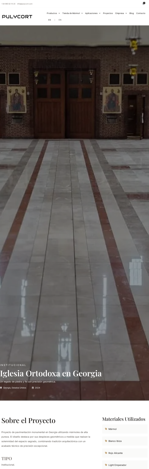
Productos (53, 13)
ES (49, 20)
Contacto (140, 13)
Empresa (121, 13)
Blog (131, 13)
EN (60, 20)
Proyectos (108, 13)
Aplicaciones (92, 13)
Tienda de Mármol (72, 13)
